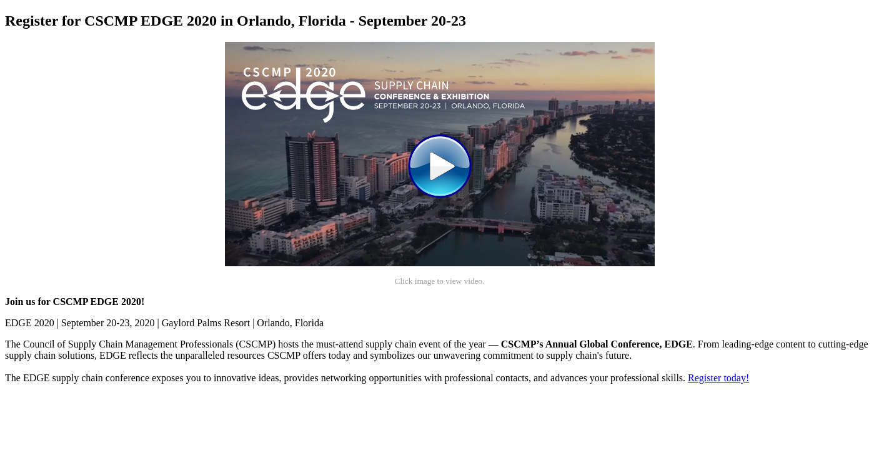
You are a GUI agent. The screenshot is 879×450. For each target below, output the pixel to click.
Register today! (718, 377)
